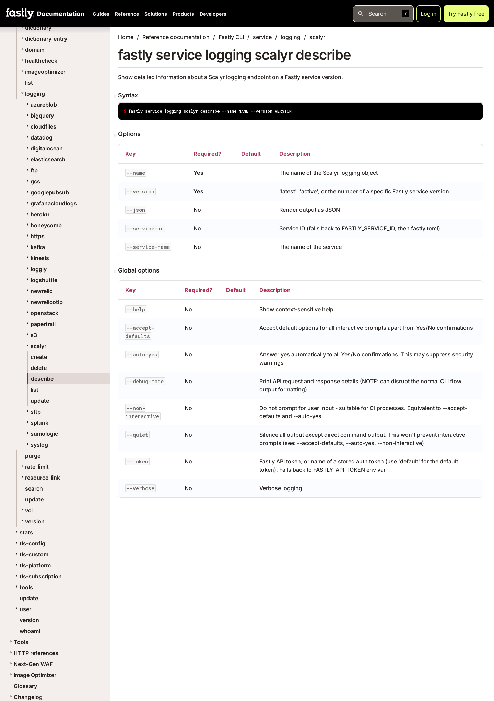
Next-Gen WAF (30, 664)
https (35, 236)
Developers (213, 14)
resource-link (40, 477)
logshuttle (41, 280)
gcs (32, 181)
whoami (30, 631)
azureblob (41, 104)
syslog (36, 444)
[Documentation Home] (59, 13)
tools (23, 587)
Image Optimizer (32, 675)
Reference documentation (176, 37)
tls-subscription (38, 576)
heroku (37, 214)
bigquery (39, 115)
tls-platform (32, 565)
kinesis (37, 258)
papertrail (40, 324)
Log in (429, 13)
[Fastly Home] (19, 13)
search (34, 488)
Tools (18, 642)
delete (39, 367)
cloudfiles (40, 126)
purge (32, 455)
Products (183, 14)
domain (32, 49)
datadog (38, 137)
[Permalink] (116, 96)
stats (23, 532)
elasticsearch (45, 159)
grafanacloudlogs (51, 203)
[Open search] (383, 13)
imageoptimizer (43, 71)
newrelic (38, 291)
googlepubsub (47, 192)
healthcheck (38, 60)
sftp (33, 411)
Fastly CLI (231, 37)
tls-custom (31, 554)
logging (32, 93)
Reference (127, 14)
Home (125, 37)
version (32, 521)
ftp (31, 170)
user (22, 609)
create (39, 356)
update (40, 400)
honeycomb (43, 225)
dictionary (35, 27)
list (29, 82)
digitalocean (44, 148)
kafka (35, 247)
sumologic (41, 433)
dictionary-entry (43, 38)
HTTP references (33, 653)
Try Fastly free (466, 13)
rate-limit (34, 466)
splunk (36, 422)
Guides (101, 14)
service (262, 37)
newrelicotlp (44, 302)
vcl (26, 510)
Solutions (155, 14)
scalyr (35, 345)
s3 (31, 334)
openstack (41, 313)
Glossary (25, 685)
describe (42, 378)
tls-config (29, 543)
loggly (36, 269)
